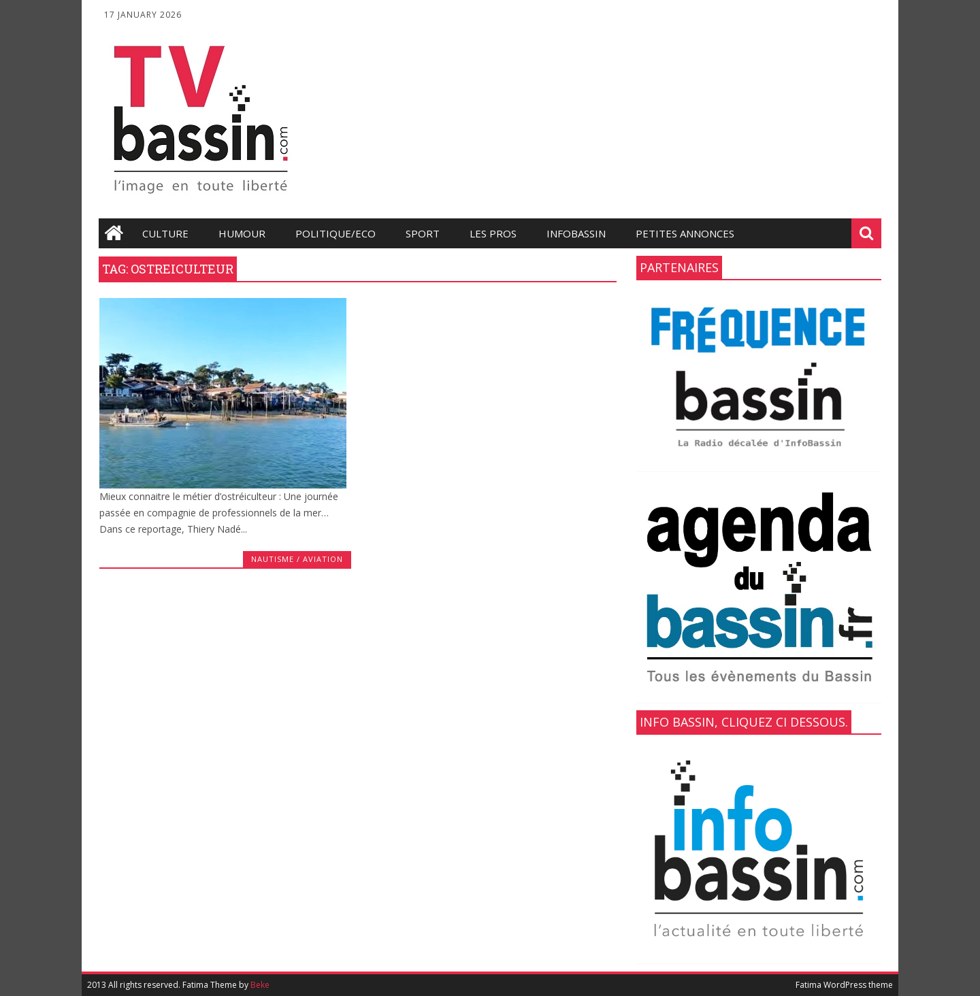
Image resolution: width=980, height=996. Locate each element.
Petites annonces (685, 233)
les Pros (493, 233)
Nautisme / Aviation (297, 559)
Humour (241, 233)
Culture (165, 233)
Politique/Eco (335, 233)
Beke (260, 985)
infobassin (576, 233)
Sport (423, 233)
